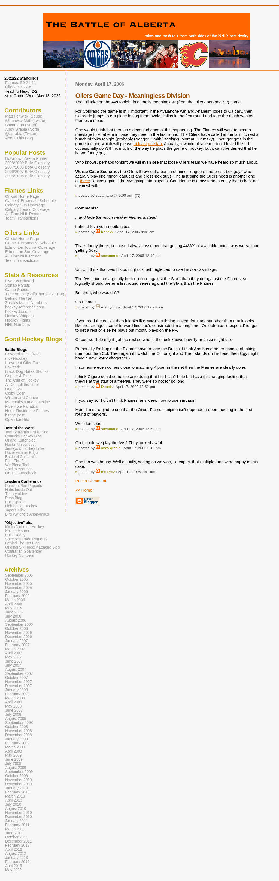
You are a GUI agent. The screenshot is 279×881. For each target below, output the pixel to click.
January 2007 (16, 641)
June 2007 (14, 661)
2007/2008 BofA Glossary (27, 167)
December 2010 (18, 817)
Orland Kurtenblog (20, 440)
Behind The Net (18, 298)
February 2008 (17, 694)
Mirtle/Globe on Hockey (24, 527)
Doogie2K (13, 389)
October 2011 (16, 837)
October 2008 (16, 727)
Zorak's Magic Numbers (26, 303)
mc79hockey (16, 358)
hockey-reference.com (24, 307)
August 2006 (15, 620)
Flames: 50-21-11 (20, 82)
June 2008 (14, 710)
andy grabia (110, 448)
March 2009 (15, 747)
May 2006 (13, 608)
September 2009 (19, 772)
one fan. (155, 143)
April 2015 (13, 866)
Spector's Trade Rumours (26, 539)
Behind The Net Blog (22, 543)
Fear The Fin (15, 461)
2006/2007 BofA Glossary (27, 171)
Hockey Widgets (19, 316)
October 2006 (16, 629)
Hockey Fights (17, 320)
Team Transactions (21, 218)
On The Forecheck (20, 473)
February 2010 (17, 792)
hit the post (15, 415)
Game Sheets (17, 289)
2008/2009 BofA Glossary (27, 163)
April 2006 (13, 604)
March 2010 (15, 796)
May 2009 (13, 755)
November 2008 (18, 731)
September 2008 (19, 723)
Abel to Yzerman (19, 469)
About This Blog (19, 138)
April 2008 (13, 702)
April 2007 (13, 653)
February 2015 (17, 862)
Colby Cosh (15, 393)
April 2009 (13, 751)
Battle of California (20, 457)
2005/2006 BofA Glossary (27, 176)
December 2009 (18, 784)
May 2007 (13, 657)
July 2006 (13, 616)
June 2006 (14, 612)
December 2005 (18, 588)
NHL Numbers (17, 324)
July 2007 (13, 665)
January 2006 (16, 592)
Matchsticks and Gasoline (27, 402)
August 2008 (15, 719)
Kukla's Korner (17, 531)
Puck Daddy (15, 535)
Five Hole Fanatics (21, 406)
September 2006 (19, 624)
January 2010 (16, 788)
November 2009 (18, 780)
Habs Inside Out (18, 490)
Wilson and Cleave (21, 397)
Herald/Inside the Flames (27, 411)
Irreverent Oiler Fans (23, 363)
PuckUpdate (15, 502)
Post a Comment (90, 480)
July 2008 (13, 714)
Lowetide (13, 367)
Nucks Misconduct (20, 444)
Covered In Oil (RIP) (23, 354)
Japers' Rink (15, 510)
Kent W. (107, 232)
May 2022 (13, 870)
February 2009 (17, 743)
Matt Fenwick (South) (23, 116)
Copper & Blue (18, 376)
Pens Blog (13, 498)
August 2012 (15, 854)
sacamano (109, 256)
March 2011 (15, 829)
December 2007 (18, 686)
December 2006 (18, 637)
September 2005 (19, 575)
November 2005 (18, 584)
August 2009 (15, 768)
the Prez (108, 472)
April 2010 (13, 800)
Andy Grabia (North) (22, 129)
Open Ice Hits (17, 419)
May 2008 (13, 706)
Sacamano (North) (21, 125)
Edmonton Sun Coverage (27, 252)
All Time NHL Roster (23, 214)
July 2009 (13, 764)
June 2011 (14, 833)
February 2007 (17, 645)
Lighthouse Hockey (21, 506)
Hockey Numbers (19, 555)
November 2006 (18, 633)
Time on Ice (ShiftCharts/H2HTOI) (34, 294)
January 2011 (16, 821)
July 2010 (13, 804)
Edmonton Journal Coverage (30, 247)
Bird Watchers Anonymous (27, 514)
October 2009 (16, 776)
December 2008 (18, 735)
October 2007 (16, 678)
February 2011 (17, 825)
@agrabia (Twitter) (21, 133)
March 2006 (15, 600)
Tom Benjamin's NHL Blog (26, 432)
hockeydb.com (18, 311)
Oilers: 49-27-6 (18, 87)
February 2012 (17, 845)
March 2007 (15, 649)
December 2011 (18, 841)
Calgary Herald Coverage (27, 209)
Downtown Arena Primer (26, 158)
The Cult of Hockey (22, 380)
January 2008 (16, 690)
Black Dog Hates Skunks (26, 371)
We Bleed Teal (17, 465)
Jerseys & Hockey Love (24, 449)
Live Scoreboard (19, 281)
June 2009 (14, 759)
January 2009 (16, 739)
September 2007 (19, 674)
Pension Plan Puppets (23, 486)
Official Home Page (22, 196)
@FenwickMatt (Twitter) (26, 120)
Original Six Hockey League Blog (32, 547)
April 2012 (13, 849)
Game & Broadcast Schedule (30, 201)
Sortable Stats (17, 285)
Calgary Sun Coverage (25, 205)
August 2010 (15, 809)
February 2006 (17, 596)
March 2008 (15, 698)
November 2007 (18, 682)
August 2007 (15, 669)
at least (140, 143)
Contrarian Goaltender (23, 551)
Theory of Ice (16, 494)
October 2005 (16, 579)
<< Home (83, 490)
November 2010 (18, 813)
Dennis (107, 387)
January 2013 (16, 858)
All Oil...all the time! (22, 384)
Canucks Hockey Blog (23, 436)
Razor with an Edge (21, 453)
